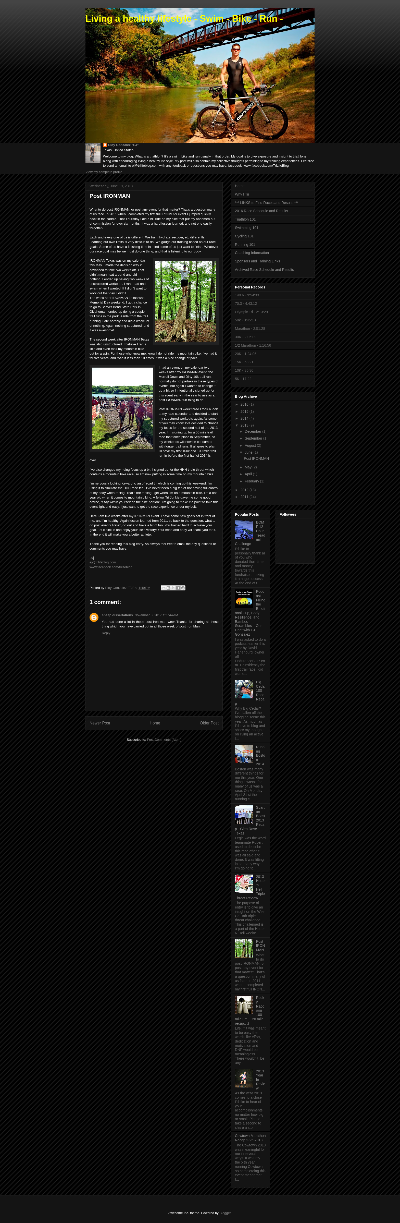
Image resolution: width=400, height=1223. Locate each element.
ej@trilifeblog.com (103, 562)
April (249, 474)
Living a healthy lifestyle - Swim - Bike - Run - (184, 18)
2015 (245, 411)
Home (155, 723)
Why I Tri (242, 194)
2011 (245, 497)
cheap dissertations (117, 615)
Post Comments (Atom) (164, 740)
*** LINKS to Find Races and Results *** (266, 203)
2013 (245, 425)
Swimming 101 (246, 228)
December (253, 431)
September (254, 438)
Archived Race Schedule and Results (264, 270)
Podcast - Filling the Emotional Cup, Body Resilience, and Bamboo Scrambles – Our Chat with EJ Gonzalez (250, 612)
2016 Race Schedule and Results (261, 211)
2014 (245, 418)
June (249, 452)
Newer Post (100, 723)
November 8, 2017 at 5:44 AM (156, 615)
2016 (245, 404)
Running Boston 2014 (261, 755)
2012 (245, 490)
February (252, 481)
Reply (106, 633)
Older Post (209, 723)
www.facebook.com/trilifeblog (111, 567)
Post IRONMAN (256, 458)
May (248, 467)
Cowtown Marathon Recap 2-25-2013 (250, 1138)
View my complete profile (103, 172)
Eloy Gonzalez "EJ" (123, 145)
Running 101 (245, 245)
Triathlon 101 (245, 219)
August (251, 445)
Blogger (225, 1213)
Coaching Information (252, 253)
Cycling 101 (244, 236)
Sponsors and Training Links (257, 261)
